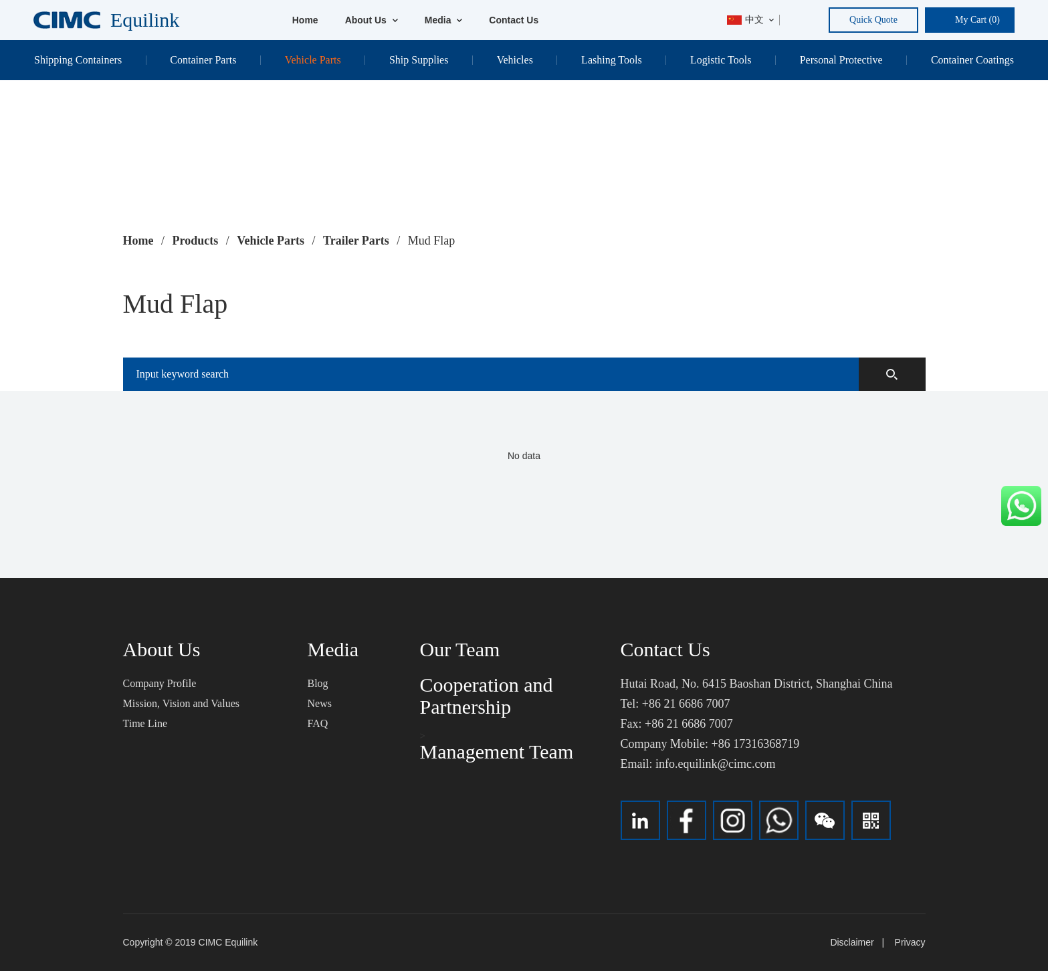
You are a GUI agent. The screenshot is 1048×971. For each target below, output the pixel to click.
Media (444, 20)
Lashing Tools (611, 59)
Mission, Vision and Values (181, 703)
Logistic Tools (720, 59)
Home (305, 20)
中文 (745, 20)
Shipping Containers (78, 59)
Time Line (145, 723)
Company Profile (160, 683)
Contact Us (513, 20)
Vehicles (515, 59)
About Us (371, 20)
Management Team (497, 751)
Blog (318, 683)
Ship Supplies (418, 59)
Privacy (910, 942)
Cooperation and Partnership (486, 696)
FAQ (318, 723)
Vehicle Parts (313, 59)
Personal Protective (841, 59)
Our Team (460, 649)
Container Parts (203, 59)
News (320, 703)
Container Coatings (972, 59)
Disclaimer (851, 942)
